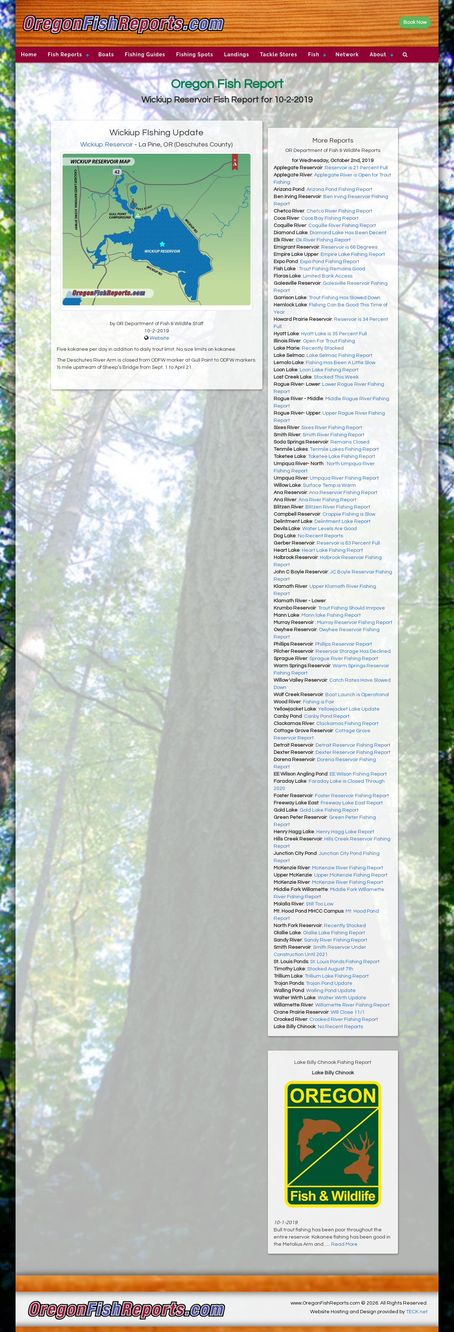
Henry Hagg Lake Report (345, 831)
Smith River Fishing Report (333, 434)
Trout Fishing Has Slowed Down (344, 297)
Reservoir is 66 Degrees (349, 247)
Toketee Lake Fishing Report (341, 456)
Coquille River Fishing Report (342, 225)
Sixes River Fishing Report (331, 427)
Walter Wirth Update (342, 997)
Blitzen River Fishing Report (337, 507)
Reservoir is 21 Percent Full (356, 167)
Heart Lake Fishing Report (332, 550)
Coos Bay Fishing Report (330, 218)
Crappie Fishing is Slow (348, 514)
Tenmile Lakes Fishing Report (344, 449)
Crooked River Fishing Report (343, 1019)
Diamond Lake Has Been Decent (348, 232)
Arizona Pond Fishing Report (339, 189)
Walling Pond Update (331, 990)
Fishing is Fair (318, 701)
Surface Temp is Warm (329, 485)
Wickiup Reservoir (106, 144)
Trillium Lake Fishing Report (337, 976)
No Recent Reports (320, 535)
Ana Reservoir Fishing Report (343, 492)
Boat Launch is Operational (357, 694)
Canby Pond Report (327, 716)
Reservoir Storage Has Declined (353, 651)
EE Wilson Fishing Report (358, 774)
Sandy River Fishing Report (335, 940)
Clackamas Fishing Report (347, 723)
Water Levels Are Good (329, 528)
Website (159, 338)
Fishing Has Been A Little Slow (340, 362)
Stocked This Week (336, 377)
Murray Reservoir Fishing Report (354, 622)
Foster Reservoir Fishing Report (352, 795)
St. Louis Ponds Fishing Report (345, 961)
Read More (344, 1244)
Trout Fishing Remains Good (332, 268)
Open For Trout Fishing (329, 341)
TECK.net (417, 1311)
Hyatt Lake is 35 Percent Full (334, 333)
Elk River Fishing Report (323, 240)
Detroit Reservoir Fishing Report (353, 745)
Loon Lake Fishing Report (329, 369)
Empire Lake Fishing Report (353, 254)
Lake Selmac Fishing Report (339, 355)
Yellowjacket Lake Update (349, 709)
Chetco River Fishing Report (339, 211)
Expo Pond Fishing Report (329, 261)
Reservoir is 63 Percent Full (348, 543)
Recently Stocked (323, 348)
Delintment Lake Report (342, 521)
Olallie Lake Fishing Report (334, 932)
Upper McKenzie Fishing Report (350, 875)
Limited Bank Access (327, 276)
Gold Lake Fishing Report (329, 810)
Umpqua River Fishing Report (344, 478)
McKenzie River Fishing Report (347, 867)
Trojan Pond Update (329, 983)
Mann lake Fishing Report (331, 615)
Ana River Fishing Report (327, 499)
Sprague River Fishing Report (343, 658)
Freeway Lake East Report (352, 802)
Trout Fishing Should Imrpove (351, 608)
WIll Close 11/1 (348, 1012)
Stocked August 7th (330, 968)
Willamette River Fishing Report (352, 1005)
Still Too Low (319, 904)
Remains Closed (349, 442)
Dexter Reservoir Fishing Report (353, 752)
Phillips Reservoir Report (343, 644)
